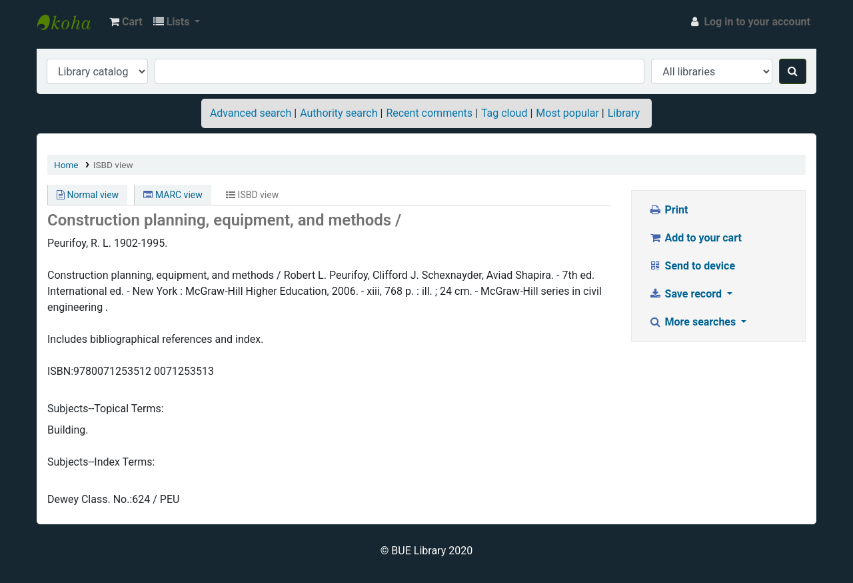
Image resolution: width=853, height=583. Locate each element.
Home (66, 164)
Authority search (338, 113)
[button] (126, 22)
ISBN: (60, 371)
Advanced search (250, 113)
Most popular (567, 113)
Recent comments (429, 113)
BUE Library (70, 22)
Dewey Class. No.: (89, 499)
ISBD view (113, 164)
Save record (686, 293)
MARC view (172, 194)
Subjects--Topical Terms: (105, 408)
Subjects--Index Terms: (101, 462)
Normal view (88, 194)
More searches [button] (693, 322)
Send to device (691, 265)
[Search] (792, 71)
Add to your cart (695, 237)
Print (668, 209)
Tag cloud (504, 113)
